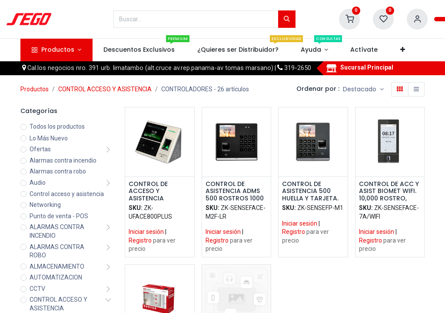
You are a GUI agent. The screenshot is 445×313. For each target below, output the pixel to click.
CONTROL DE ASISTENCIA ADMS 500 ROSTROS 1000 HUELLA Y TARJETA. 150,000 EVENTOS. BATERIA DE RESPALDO (235, 191)
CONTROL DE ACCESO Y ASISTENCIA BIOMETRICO (148, 191)
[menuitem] (139, 50)
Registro (140, 240)
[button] (402, 50)
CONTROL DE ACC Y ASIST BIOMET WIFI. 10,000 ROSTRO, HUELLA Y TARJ (389, 191)
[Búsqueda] (287, 19)
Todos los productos (57, 126)
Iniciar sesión (146, 231)
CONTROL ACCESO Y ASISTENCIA (105, 89)
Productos (34, 89)
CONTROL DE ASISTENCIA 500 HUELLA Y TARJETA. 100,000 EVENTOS (310, 191)
